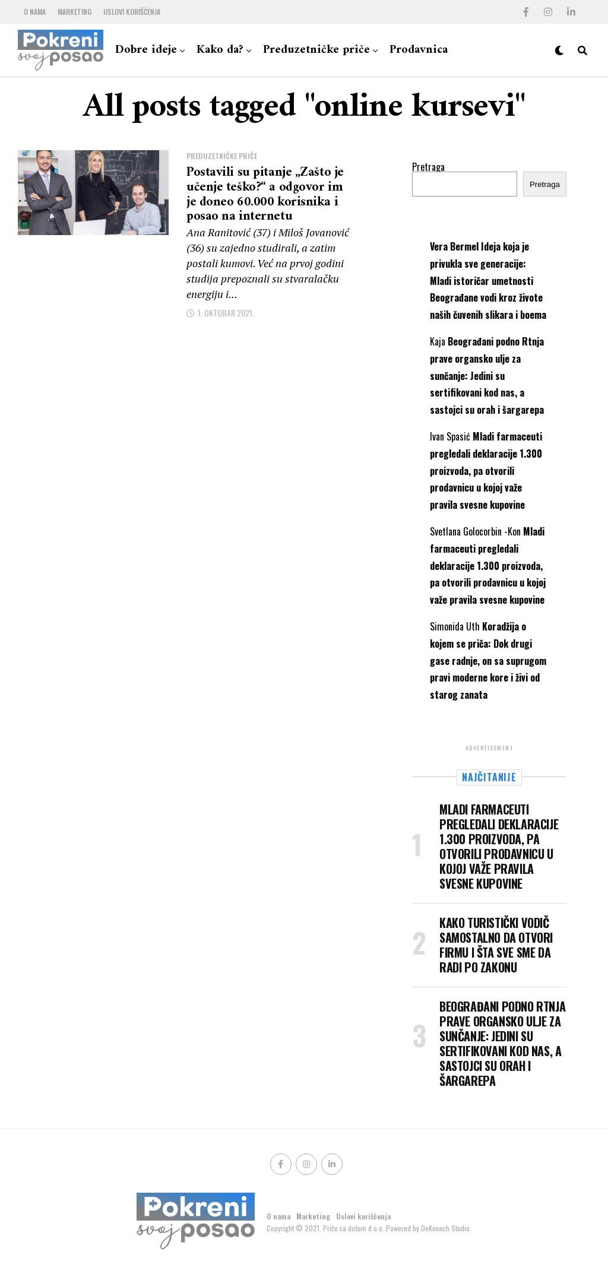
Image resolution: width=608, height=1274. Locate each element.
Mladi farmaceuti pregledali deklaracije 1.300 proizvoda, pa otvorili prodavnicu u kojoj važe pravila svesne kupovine (486, 470)
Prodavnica (419, 50)
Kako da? (220, 50)
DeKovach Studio (445, 1228)
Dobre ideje (146, 50)
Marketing (74, 12)
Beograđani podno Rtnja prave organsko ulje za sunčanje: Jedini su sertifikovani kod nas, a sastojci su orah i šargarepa (487, 375)
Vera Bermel (454, 246)
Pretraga (428, 167)
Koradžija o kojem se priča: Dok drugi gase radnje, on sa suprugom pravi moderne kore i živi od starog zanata (488, 660)
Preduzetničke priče (316, 50)
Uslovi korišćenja (131, 12)
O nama (35, 12)
